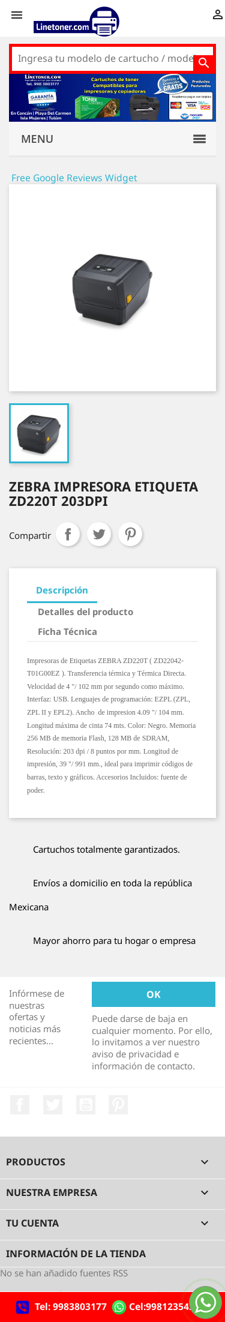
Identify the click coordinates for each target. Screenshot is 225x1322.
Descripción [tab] (62, 590)
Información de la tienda (76, 1253)
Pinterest (130, 534)
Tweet (99, 534)
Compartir (68, 534)
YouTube (85, 1104)
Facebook (19, 1104)
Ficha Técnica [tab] (67, 631)
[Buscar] (112, 59)
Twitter (52, 1104)
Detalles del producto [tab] (85, 611)
